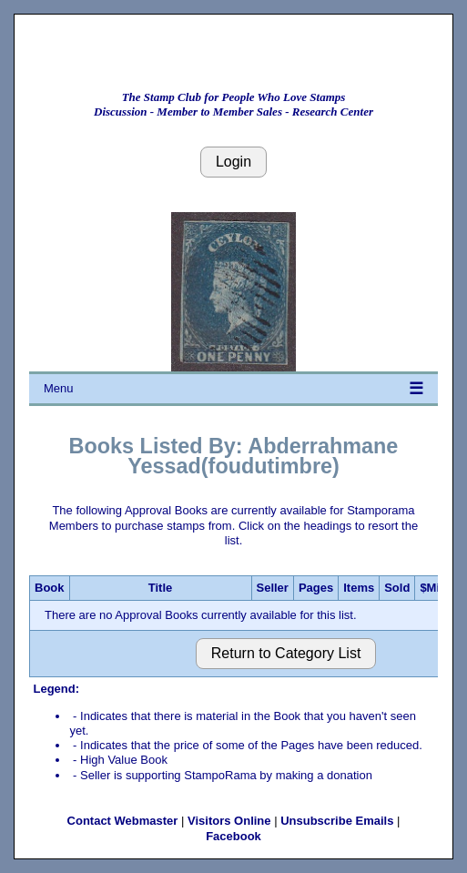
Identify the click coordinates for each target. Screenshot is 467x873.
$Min (433, 587)
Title (160, 587)
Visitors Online (229, 820)
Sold (397, 587)
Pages (316, 587)
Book (50, 587)
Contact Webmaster (122, 820)
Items (358, 587)
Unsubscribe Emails (336, 820)
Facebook (233, 836)
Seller (273, 587)
